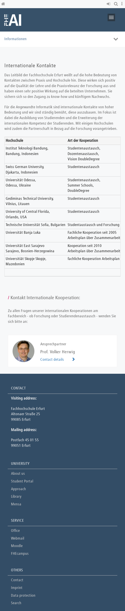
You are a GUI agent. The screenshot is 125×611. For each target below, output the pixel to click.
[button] (109, 4)
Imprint (16, 588)
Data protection (23, 596)
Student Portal (22, 481)
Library (16, 497)
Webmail (17, 538)
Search (16, 603)
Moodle (17, 546)
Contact (17, 580)
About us (18, 474)
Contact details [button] (52, 360)
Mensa (16, 504)
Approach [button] (18, 489)
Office (15, 531)
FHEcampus (20, 554)
